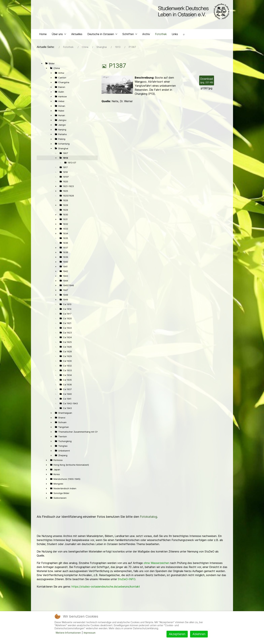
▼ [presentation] (41, 64)
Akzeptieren (177, 634)
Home (43, 34)
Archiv (146, 34)
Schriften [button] (129, 34)
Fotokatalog (148, 517)
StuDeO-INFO (126, 580)
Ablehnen (198, 634)
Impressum (89, 632)
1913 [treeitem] (65, 158)
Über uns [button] (59, 34)
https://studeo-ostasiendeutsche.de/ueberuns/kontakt (106, 587)
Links (175, 34)
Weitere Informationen (68, 632)
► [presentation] (51, 73)
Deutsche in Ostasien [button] (102, 34)
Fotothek (161, 34)
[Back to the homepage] (193, 11)
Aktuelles (76, 34)
